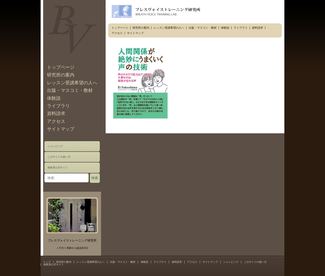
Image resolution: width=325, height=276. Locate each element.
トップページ (60, 67)
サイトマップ (60, 129)
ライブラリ (58, 105)
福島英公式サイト (57, 167)
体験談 (54, 98)
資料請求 (56, 113)
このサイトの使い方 (58, 156)
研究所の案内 (60, 74)
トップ (47, 262)
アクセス (56, 121)
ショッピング (55, 146)
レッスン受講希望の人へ (72, 82)
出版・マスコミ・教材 (70, 90)
